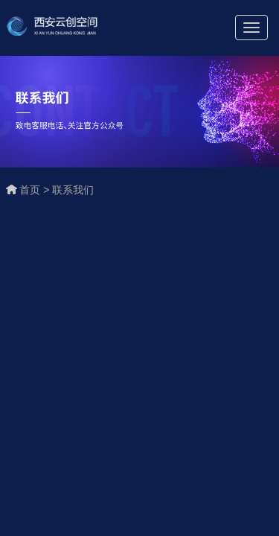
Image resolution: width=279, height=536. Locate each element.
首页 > (35, 190)
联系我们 (73, 190)
